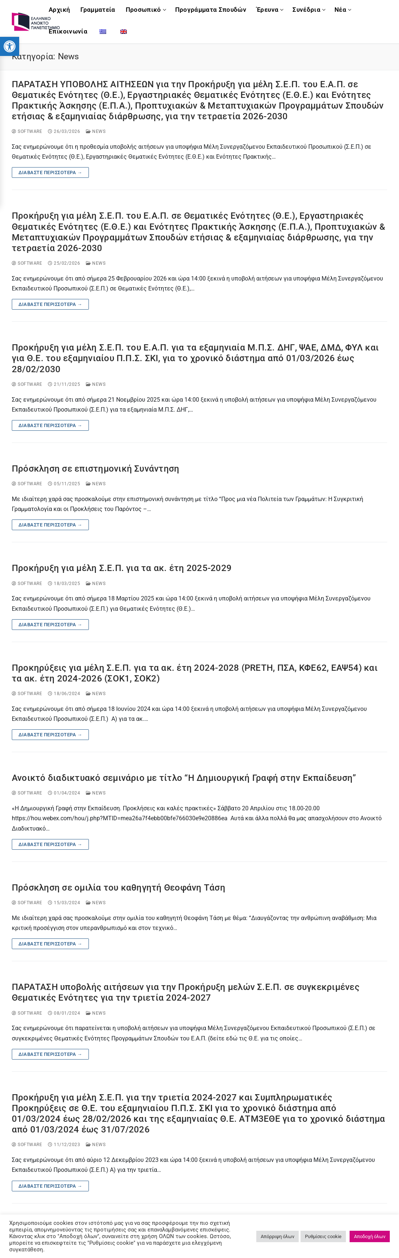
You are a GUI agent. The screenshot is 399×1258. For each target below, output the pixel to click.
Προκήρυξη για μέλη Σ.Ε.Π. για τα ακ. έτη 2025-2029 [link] (122, 568)
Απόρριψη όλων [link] (277, 1236)
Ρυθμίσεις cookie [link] (323, 1236)
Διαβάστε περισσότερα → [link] (50, 172)
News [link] (95, 131)
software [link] (27, 131)
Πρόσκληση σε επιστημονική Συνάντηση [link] (95, 469)
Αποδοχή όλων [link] (369, 1236)
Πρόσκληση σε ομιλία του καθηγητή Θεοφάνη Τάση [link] (118, 887)
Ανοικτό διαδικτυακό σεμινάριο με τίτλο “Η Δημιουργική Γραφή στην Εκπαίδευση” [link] (184, 778)
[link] (9, 46)
